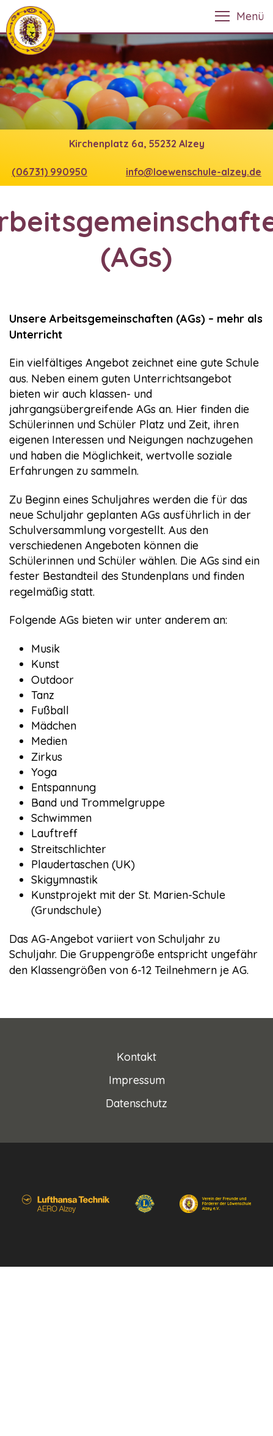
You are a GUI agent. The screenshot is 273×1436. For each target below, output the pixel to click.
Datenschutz (136, 1103)
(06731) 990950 (49, 172)
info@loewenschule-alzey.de (193, 172)
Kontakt (136, 1057)
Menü (250, 16)
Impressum (137, 1080)
